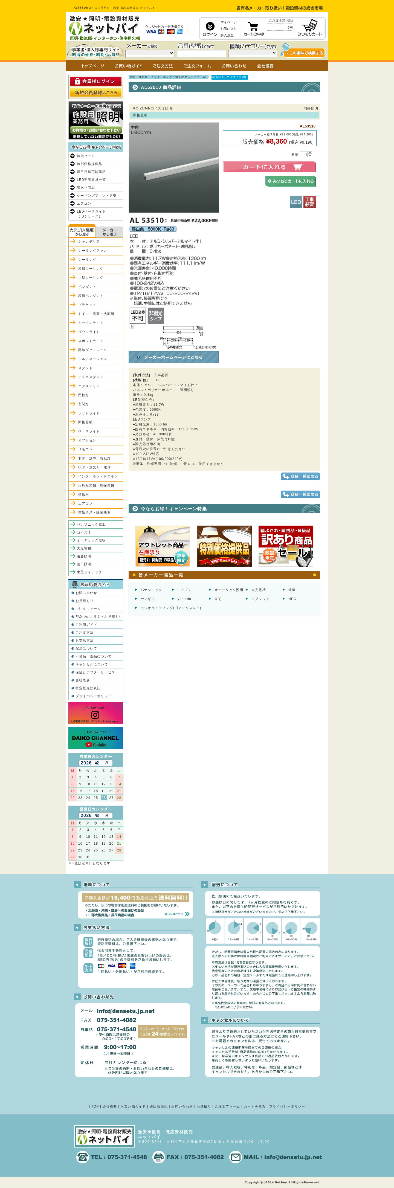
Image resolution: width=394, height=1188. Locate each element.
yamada (184, 599)
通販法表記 (159, 1106)
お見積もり (85, 601)
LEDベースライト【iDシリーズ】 (91, 214)
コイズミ (185, 590)
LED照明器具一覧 (91, 180)
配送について (86, 648)
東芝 (218, 599)
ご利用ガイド (86, 625)
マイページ (229, 22)
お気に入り (229, 29)
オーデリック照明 (229, 590)
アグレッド (260, 599)
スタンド (85, 368)
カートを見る (254, 1106)
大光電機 (258, 590)
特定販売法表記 (88, 688)
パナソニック (151, 590)
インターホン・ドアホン (98, 476)
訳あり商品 (86, 188)
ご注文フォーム (88, 609)
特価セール (86, 156)
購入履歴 (227, 35)
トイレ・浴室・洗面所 (96, 314)
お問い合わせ (86, 593)
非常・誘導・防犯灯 (94, 458)
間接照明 (85, 422)
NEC (292, 599)
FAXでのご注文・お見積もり (99, 617)
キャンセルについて (92, 664)
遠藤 (292, 590)
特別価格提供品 (89, 164)
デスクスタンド (90, 377)
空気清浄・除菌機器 (94, 512)
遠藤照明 (84, 556)
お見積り (204, 1106)
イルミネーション (92, 359)
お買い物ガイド (133, 1106)
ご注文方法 (85, 632)
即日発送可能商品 (91, 172)
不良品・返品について (94, 656)
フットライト (89, 413)
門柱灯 (83, 395)
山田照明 (84, 564)
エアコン (84, 203)
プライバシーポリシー (94, 696)
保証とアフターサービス (95, 672)
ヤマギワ (148, 599)
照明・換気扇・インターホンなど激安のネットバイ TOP (168, 77)
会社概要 (83, 680)
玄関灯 (83, 404)
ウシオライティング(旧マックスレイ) (171, 608)
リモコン (85, 449)
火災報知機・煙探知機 (96, 485)
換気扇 (83, 494)
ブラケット (87, 305)
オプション (87, 440)
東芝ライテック (89, 572)
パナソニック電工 (91, 524)
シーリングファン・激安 (97, 196)
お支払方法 (85, 640)
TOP (95, 1106)
